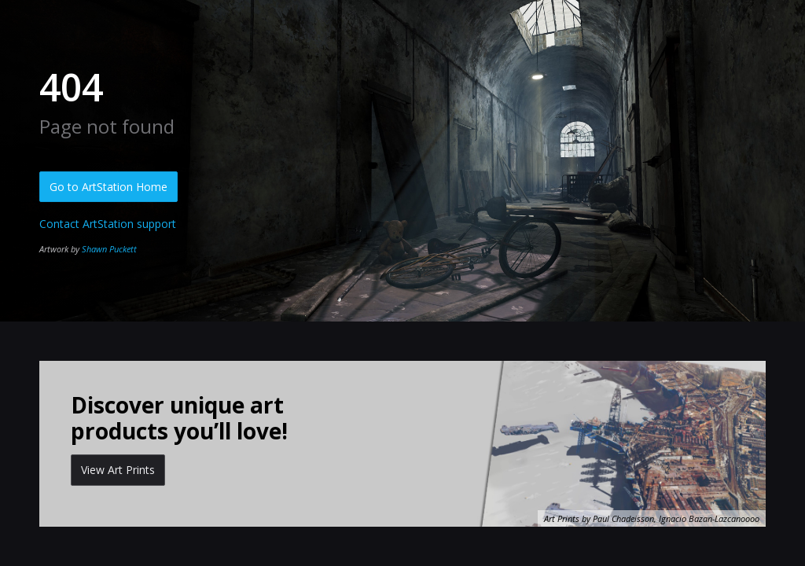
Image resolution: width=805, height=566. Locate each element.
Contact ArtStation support (107, 223)
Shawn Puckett (109, 249)
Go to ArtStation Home (108, 186)
